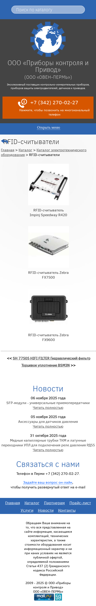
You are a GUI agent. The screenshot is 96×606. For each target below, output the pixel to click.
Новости (46, 510)
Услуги (27, 510)
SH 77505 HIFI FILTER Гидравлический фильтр (51, 358)
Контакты (67, 510)
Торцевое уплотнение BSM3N (45, 365)
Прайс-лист (80, 502)
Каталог (25, 149)
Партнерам (54, 502)
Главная (7, 149)
